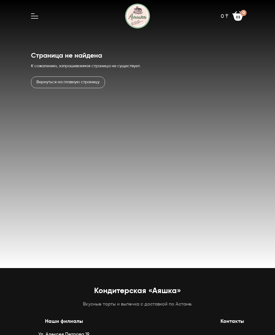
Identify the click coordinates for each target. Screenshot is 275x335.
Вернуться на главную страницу (68, 82)
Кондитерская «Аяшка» (137, 291)
